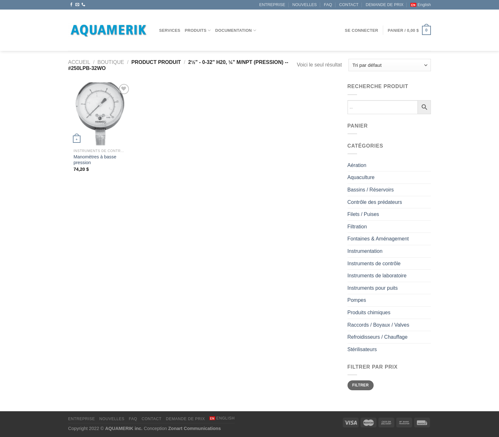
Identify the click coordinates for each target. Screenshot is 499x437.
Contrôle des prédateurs (375, 202)
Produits (198, 30)
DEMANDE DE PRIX (385, 4)
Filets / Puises (363, 214)
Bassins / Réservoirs (371, 189)
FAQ (328, 4)
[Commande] (389, 65)
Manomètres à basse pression (95, 159)
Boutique (110, 62)
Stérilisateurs (362, 349)
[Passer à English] (421, 5)
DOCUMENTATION (235, 30)
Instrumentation (365, 251)
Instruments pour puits (373, 288)
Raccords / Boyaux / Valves (378, 325)
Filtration (357, 226)
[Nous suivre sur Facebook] (71, 5)
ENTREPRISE (272, 4)
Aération (357, 165)
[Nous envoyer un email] (77, 5)
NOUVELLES (304, 4)
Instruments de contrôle (374, 263)
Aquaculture (361, 177)
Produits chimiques (369, 312)
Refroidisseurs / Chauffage (378, 337)
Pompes (357, 300)
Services (169, 30)
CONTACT (349, 4)
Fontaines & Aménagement (378, 238)
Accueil (79, 62)
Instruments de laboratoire (377, 275)
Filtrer (360, 385)
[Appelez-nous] (83, 5)
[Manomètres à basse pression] (99, 113)
